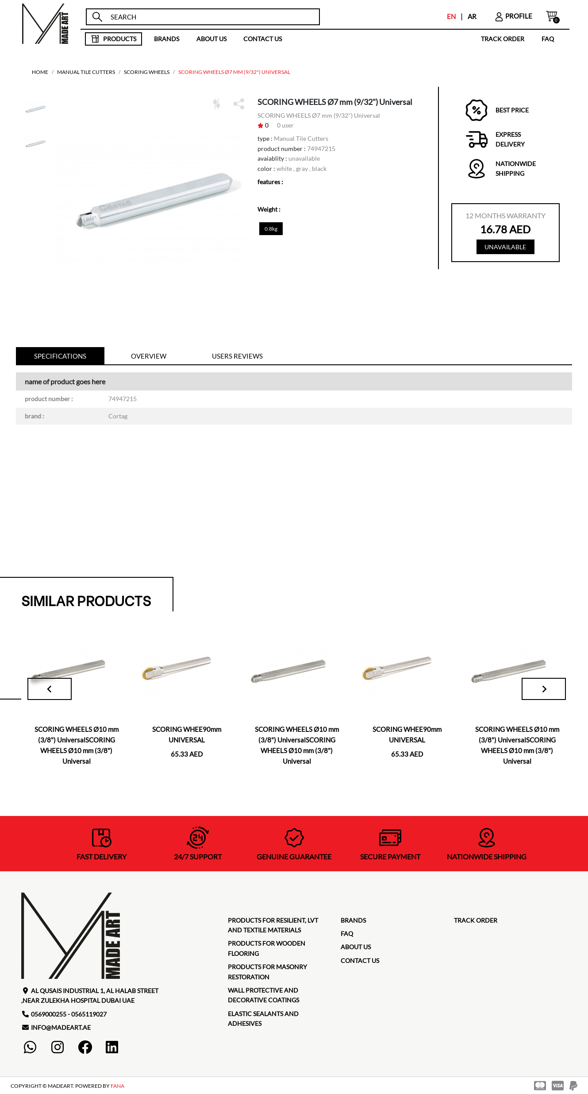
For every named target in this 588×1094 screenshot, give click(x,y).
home (40, 72)
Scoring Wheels (146, 72)
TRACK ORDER (502, 39)
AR (472, 16)
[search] (210, 17)
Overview (148, 356)
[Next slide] (544, 689)
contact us (262, 39)
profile (513, 16)
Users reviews (237, 356)
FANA (117, 1085)
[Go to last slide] (49, 689)
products (113, 39)
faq (548, 39)
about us (211, 39)
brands (166, 39)
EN (451, 16)
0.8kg (271, 228)
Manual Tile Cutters (86, 72)
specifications (60, 356)
